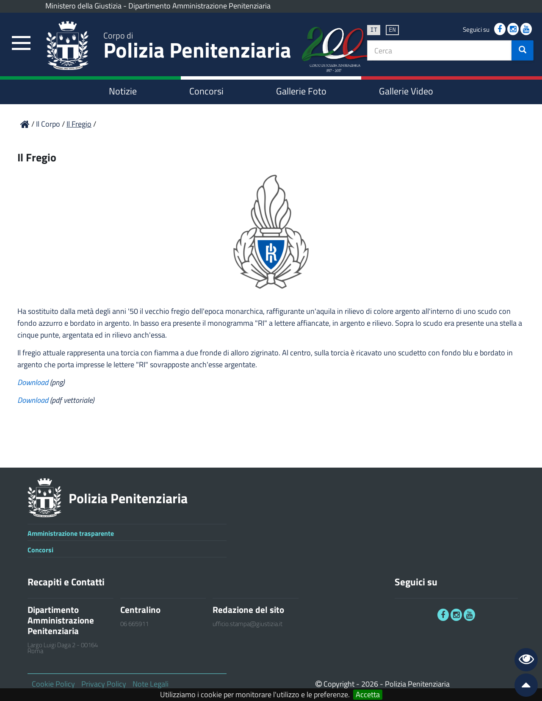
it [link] (373, 29)
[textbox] (439, 50)
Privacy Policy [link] (103, 684)
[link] (21, 43)
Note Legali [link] (151, 684)
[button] (523, 50)
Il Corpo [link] (49, 124)
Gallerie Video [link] (406, 91)
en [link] (392, 29)
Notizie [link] (123, 91)
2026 (369, 684)
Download (33, 382)
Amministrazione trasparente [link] (71, 533)
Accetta (368, 695)
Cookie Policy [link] (53, 684)
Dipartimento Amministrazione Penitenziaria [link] (199, 5)
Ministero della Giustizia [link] (83, 5)
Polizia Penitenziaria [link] (197, 47)
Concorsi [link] (206, 91)
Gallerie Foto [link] (301, 91)
